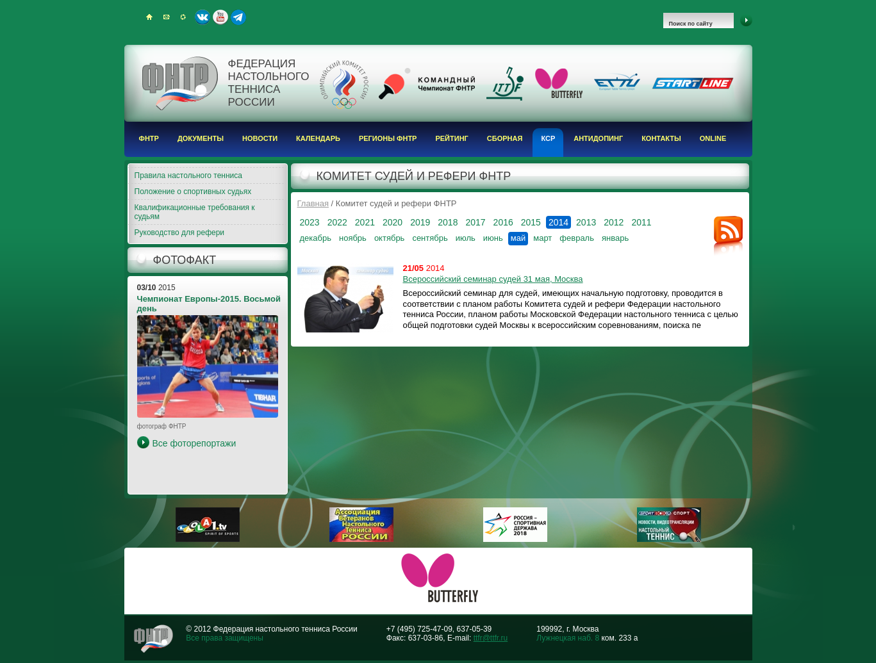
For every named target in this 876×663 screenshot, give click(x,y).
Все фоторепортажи (194, 443)
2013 (586, 222)
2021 (365, 222)
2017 (475, 222)
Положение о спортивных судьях (193, 191)
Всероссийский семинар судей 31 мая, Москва (493, 279)
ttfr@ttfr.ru (491, 638)
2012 (614, 222)
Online (713, 138)
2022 (337, 222)
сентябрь (429, 238)
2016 (503, 222)
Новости (259, 138)
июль (465, 238)
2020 (392, 222)
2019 (420, 222)
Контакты (661, 138)
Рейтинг (451, 138)
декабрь (315, 238)
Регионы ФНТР (388, 138)
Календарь (318, 138)
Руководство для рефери (180, 232)
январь (615, 238)
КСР (548, 138)
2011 (641, 222)
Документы (201, 138)
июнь (493, 238)
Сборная (505, 138)
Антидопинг (598, 138)
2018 (448, 222)
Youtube (220, 17)
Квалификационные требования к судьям (195, 212)
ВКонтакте (202, 17)
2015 (531, 222)
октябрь (389, 238)
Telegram (238, 17)
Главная (313, 203)
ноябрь (353, 238)
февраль (576, 238)
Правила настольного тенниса (188, 175)
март (542, 238)
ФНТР (149, 138)
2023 (310, 222)
